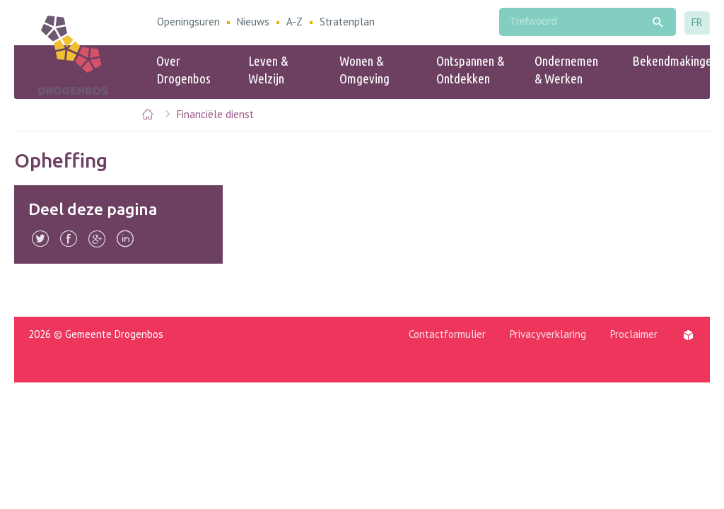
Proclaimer (634, 334)
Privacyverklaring (548, 334)
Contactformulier (447, 334)
